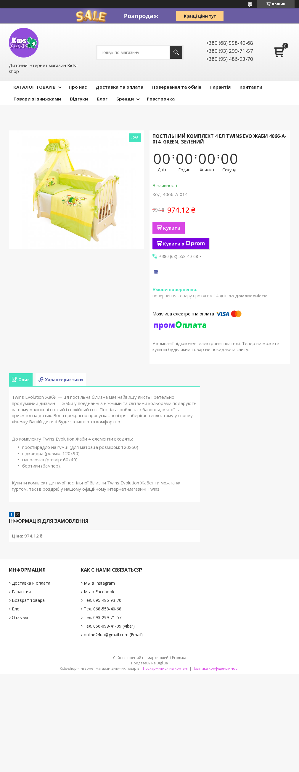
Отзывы (20, 617)
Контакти (250, 87)
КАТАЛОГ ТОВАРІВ (34, 87)
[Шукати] (176, 52)
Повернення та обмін (176, 87)
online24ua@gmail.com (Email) (113, 634)
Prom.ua (179, 657)
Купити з (184, 244)
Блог (102, 99)
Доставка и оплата (31, 583)
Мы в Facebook (99, 591)
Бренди (125, 99)
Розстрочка (161, 99)
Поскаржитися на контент (166, 668)
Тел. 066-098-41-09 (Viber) (109, 626)
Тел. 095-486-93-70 (102, 600)
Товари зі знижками (37, 99)
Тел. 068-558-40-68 (102, 609)
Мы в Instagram (99, 583)
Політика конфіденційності (215, 668)
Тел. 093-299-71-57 (102, 617)
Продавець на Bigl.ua (149, 663)
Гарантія (220, 87)
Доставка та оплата (119, 87)
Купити (171, 228)
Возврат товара (28, 600)
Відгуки (79, 99)
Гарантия (21, 591)
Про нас (78, 87)
